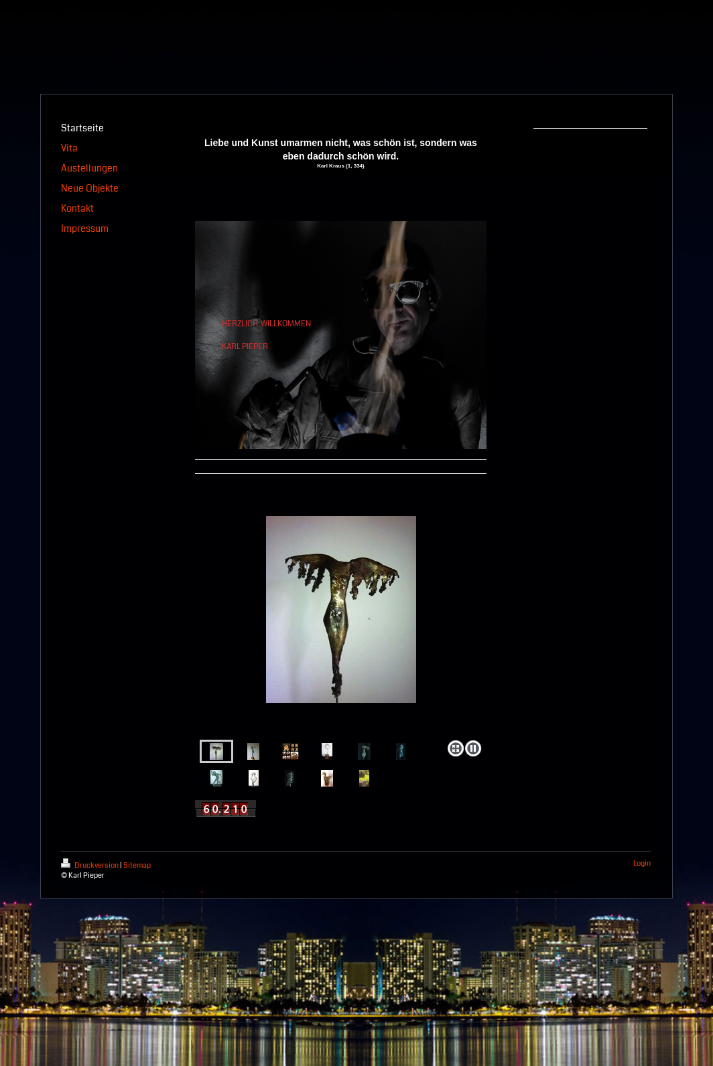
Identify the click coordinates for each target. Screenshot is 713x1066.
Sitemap (137, 865)
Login (642, 863)
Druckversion (90, 865)
